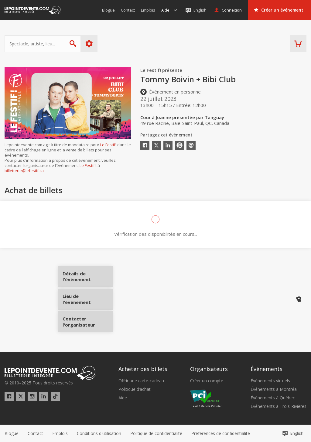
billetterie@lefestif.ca (24, 170)
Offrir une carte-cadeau (141, 380)
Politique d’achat (134, 389)
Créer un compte (206, 380)
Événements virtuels (270, 380)
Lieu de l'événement (85, 299)
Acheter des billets (142, 369)
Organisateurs (209, 369)
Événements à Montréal (274, 389)
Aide (122, 398)
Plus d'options (89, 43)
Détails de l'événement (85, 279)
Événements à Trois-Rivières (278, 406)
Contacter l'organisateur (85, 319)
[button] (220, 433)
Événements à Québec (273, 398)
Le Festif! (108, 144)
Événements (266, 369)
